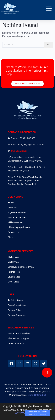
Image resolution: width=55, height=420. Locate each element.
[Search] (48, 45)
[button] (49, 8)
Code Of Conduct (37, 395)
